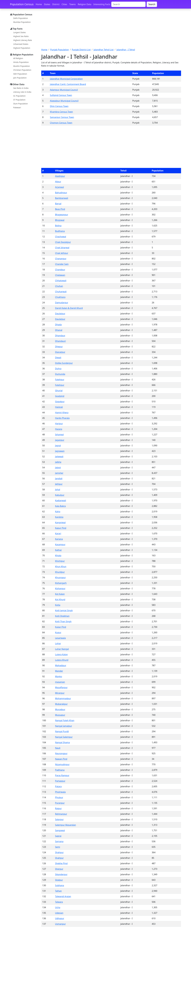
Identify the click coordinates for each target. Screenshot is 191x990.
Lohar (58, 643)
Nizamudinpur (62, 764)
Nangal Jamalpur (63, 725)
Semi (57, 846)
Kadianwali (60, 500)
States (47, 4)
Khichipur (60, 561)
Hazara (58, 429)
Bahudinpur (61, 192)
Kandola (59, 517)
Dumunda (60, 374)
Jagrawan (60, 451)
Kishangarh (61, 583)
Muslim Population (21, 66)
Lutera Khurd (61, 659)
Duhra (58, 368)
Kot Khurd (60, 599)
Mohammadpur (63, 698)
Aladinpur (60, 176)
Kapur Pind (60, 528)
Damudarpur (61, 302)
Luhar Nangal (62, 648)
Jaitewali (59, 456)
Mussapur (60, 714)
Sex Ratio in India (20, 88)
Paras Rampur (62, 775)
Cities (64, 4)
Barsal (58, 203)
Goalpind (59, 396)
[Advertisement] (111, 30)
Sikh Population (20, 74)
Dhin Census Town (59, 106)
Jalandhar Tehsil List (104, 49)
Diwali (58, 357)
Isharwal (59, 434)
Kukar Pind (60, 626)
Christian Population (22, 70)
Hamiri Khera (61, 412)
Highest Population (21, 48)
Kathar (58, 550)
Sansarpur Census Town (62, 117)
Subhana (59, 885)
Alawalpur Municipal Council (64, 100)
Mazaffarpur (61, 687)
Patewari (17, 107)
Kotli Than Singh (63, 621)
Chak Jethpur (61, 253)
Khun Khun (60, 566)
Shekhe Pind (61, 863)
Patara (58, 786)
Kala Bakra (60, 506)
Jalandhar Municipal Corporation (66, 78)
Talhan (58, 890)
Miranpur (60, 692)
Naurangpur (61, 753)
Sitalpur (59, 879)
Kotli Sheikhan (62, 615)
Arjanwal (59, 187)
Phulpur (59, 797)
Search (151, 4)
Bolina (58, 225)
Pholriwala (60, 791)
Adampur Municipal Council (64, 89)
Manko (58, 676)
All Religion (18, 58)
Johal (57, 489)
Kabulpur (59, 495)
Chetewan (60, 275)
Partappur (60, 780)
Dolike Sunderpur (64, 363)
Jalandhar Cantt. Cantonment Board (68, 84)
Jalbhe (58, 462)
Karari (58, 533)
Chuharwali (61, 291)
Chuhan (59, 286)
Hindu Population (21, 62)
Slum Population (20, 103)
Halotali (59, 407)
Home (39, 4)
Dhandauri (60, 341)
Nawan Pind (61, 758)
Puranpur (60, 802)
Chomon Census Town (61, 122)
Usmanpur (60, 923)
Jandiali (58, 478)
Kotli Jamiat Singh (64, 610)
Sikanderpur (61, 874)
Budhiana (60, 231)
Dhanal (58, 330)
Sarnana (59, 841)
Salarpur (59, 819)
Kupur (58, 632)
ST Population (19, 99)
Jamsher (59, 473)
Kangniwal (60, 522)
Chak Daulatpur (63, 242)
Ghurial (59, 390)
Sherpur (59, 868)
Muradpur (60, 709)
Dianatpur (60, 352)
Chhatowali (60, 280)
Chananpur (60, 258)
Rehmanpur (61, 813)
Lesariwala (60, 637)
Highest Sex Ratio (21, 36)
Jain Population (20, 77)
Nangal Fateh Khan (64, 720)
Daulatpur (60, 313)
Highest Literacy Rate (22, 40)
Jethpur (59, 484)
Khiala (58, 555)
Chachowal (60, 236)
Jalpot (58, 467)
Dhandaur (60, 335)
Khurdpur (60, 572)
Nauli (57, 747)
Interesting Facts (101, 4)
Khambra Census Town (61, 111)
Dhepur (59, 346)
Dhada (58, 324)
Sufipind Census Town (61, 95)
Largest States (19, 32)
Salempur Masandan (65, 824)
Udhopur (59, 918)
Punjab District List (81, 49)
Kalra (57, 511)
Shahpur (59, 852)
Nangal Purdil (62, 731)
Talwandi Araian (63, 896)
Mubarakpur (61, 703)
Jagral (58, 445)
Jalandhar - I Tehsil (126, 49)
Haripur (59, 423)
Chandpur (60, 269)
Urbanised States (20, 44)
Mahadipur (60, 665)
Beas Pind (60, 209)
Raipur (58, 808)
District (55, 4)
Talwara (59, 901)
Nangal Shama (62, 742)
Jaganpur (59, 440)
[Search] (128, 4)
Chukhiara (60, 297)
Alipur (58, 181)
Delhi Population (20, 18)
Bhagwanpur (61, 214)
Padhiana (60, 769)
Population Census (22, 4)
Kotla (57, 604)
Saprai (58, 835)
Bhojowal (59, 220)
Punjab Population (59, 49)
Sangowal (60, 830)
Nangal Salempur (64, 736)
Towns (72, 4)
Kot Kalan (60, 593)
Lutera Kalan (61, 654)
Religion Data (84, 4)
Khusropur (60, 577)
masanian (60, 681)
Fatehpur (59, 379)
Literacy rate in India (22, 92)
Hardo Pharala (62, 418)
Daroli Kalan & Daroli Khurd (69, 308)
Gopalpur (60, 401)
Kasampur (60, 544)
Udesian (59, 912)
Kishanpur (60, 588)
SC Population (19, 96)
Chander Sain (62, 264)
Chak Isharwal (62, 247)
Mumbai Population (22, 22)
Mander (59, 670)
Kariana (59, 539)
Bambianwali (61, 198)
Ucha (57, 907)
